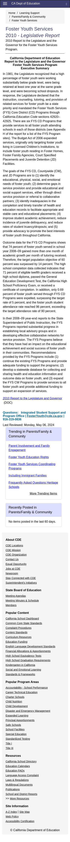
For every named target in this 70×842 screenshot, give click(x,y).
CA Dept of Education (25, 3)
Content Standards (16, 632)
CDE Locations (14, 545)
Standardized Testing (18, 738)
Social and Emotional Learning (23, 669)
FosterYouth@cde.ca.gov (45, 416)
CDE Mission (13, 550)
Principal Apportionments (20, 720)
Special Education (16, 734)
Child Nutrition (14, 701)
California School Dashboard (22, 618)
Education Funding (16, 641)
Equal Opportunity (16, 564)
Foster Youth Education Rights (29, 457)
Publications (13, 789)
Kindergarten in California (20, 664)
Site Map (24, 811)
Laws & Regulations (17, 779)
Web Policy (12, 816)
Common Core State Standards (24, 623)
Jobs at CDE (13, 568)
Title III (9, 748)
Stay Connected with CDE (21, 578)
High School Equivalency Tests (23, 655)
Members (11, 605)
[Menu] (5, 3)
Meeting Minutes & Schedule (22, 600)
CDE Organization (16, 554)
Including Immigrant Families (28, 475)
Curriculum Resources (18, 637)
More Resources (19, 798)
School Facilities (15, 729)
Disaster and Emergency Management (28, 710)
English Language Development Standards (30, 646)
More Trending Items (43, 493)
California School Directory (21, 761)
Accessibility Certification (20, 821)
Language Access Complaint (22, 775)
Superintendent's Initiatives (21, 582)
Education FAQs (15, 770)
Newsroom (12, 573)
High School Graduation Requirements (28, 660)
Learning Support (29, 12)
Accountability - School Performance (27, 687)
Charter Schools (15, 697)
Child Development (17, 706)
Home (11, 12)
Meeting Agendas (16, 595)
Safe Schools (13, 724)
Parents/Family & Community (29, 16)
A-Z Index (11, 811)
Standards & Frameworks (20, 674)
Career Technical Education (22, 692)
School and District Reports (21, 794)
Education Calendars (18, 766)
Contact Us (12, 559)
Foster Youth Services (24, 20)
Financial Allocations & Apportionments (28, 651)
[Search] (66, 4)
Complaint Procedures (19, 627)
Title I (9, 743)
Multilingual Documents (19, 784)
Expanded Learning (17, 715)
